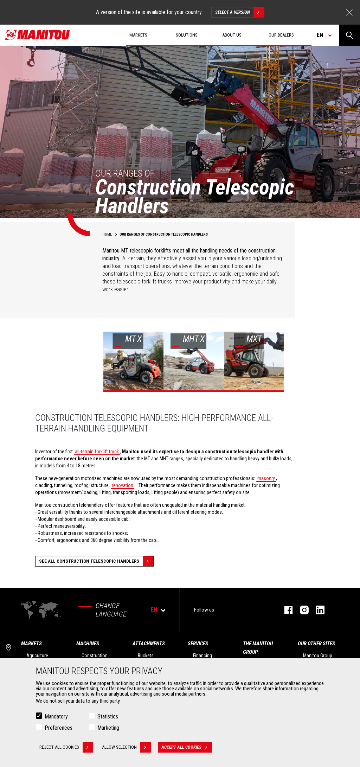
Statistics (107, 716)
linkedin (316, 610)
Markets (31, 643)
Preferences (58, 727)
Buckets (146, 655)
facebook (285, 610)
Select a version (239, 12)
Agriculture (37, 655)
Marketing (108, 727)
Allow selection (126, 747)
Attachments (149, 643)
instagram (301, 610)
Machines (87, 643)
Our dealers (281, 35)
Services (198, 643)
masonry (266, 478)
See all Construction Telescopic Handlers (96, 561)
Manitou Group (317, 655)
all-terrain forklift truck (97, 451)
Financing (202, 655)
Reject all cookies (66, 747)
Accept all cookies (186, 747)
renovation (122, 485)
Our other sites (316, 643)
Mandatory (56, 716)
